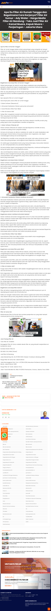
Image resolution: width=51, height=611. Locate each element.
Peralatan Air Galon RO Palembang (33, 494)
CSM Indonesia (29, 432)
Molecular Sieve (29, 486)
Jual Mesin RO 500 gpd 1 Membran (10, 470)
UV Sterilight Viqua (7, 514)
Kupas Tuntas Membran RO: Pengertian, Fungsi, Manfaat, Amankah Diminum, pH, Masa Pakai (28, 538)
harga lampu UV (29, 447)
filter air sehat (29, 442)
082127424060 (5, 593)
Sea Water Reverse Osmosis (32, 501)
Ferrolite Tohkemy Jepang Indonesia (34, 437)
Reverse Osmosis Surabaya (9, 501)
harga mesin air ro (7, 455)
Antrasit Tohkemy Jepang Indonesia (10, 427)
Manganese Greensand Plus (32, 478)
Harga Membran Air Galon (8, 450)
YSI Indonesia (6, 517)
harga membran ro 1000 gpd (32, 452)
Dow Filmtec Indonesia (31, 434)
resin (4, 496)
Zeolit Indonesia (6, 519)
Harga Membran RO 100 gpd (9, 452)
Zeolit (27, 517)
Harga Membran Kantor (31, 450)
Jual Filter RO (5, 468)
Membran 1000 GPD (7, 483)
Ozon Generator (6, 488)
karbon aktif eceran (7, 476)
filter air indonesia (7, 442)
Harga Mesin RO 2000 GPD (8, 458)
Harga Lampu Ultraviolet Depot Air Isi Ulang (12, 447)
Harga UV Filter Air (6, 463)
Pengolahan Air (6, 494)
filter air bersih (29, 439)
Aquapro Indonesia (30, 427)
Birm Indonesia (29, 429)
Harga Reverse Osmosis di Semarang (34, 460)
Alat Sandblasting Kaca (8, 424)
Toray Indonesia (29, 506)
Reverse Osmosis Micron (31, 499)
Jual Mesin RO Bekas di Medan (32, 470)
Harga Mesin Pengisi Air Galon (32, 455)
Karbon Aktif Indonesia (31, 476)
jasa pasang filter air (30, 465)
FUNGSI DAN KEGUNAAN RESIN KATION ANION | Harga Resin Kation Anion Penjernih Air (28, 529)
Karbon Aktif (28, 473)
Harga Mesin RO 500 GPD (31, 458)
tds (26, 504)
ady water (5, 421)
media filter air (6, 481)
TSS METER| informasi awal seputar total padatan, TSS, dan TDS (24, 542)
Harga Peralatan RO (7, 460)
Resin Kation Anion (30, 496)
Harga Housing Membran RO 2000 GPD (34, 445)
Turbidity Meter (29, 512)
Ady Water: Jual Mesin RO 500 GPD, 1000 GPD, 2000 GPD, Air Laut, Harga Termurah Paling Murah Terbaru (26, 547)
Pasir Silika (5, 491)
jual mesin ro (28, 468)
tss (3, 512)
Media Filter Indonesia (30, 481)
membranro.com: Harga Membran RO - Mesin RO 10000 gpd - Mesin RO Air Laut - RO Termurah (29, 607)
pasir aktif (28, 488)
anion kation (28, 424)
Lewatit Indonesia (6, 478)
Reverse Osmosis (6, 499)
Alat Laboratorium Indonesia (32, 421)
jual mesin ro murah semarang (9, 473)
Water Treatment (29, 514)
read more (8, 565)
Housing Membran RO (7, 465)
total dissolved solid (7, 509)
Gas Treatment (6, 445)
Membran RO (29, 483)
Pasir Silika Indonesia (30, 491)
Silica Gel (5, 504)
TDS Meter (5, 506)
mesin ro (5, 486)
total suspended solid (30, 509)
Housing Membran (30, 463)
